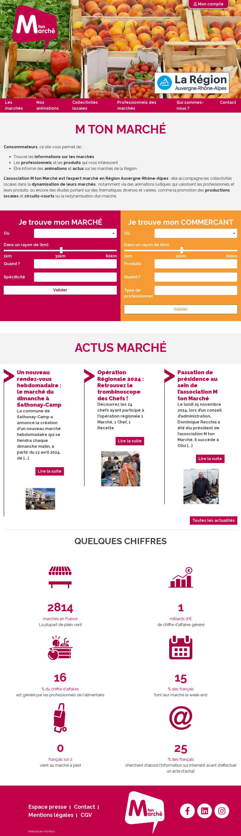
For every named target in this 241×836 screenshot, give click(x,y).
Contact (228, 102)
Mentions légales (51, 815)
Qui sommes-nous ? (190, 105)
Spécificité (16, 276)
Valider (60, 289)
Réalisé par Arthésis (41, 831)
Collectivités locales (85, 105)
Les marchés (14, 105)
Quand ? (13, 263)
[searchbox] (37, 263)
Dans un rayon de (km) (27, 245)
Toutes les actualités (211, 520)
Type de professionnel (139, 292)
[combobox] (75, 234)
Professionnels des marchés (136, 105)
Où (8, 234)
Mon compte (209, 4)
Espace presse (47, 807)
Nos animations (47, 105)
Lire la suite (47, 471)
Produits (134, 263)
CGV (86, 815)
